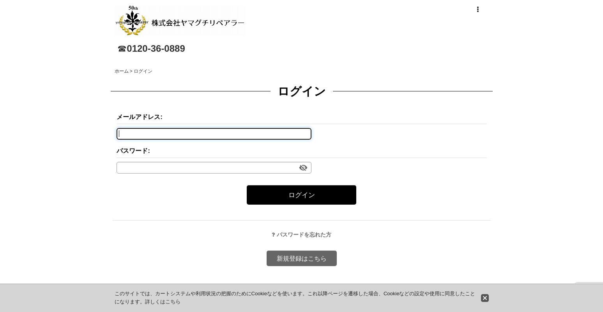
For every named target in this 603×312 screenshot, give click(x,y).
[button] (478, 10)
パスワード (132, 150)
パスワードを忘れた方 (301, 234)
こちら (172, 302)
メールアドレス (138, 116)
